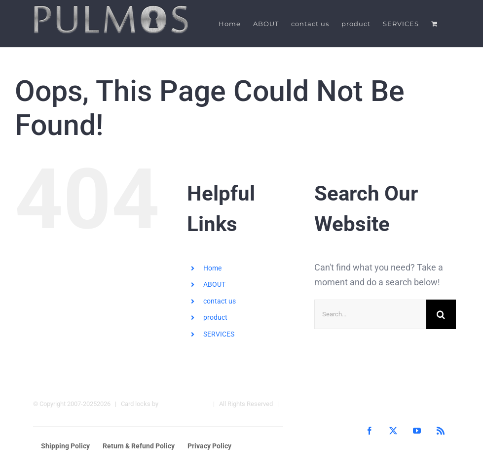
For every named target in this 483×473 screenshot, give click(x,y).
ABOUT (214, 284)
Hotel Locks (50, 418)
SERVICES (218, 334)
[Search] (441, 314)
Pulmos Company (184, 403)
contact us (219, 300)
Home (212, 267)
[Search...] (370, 314)
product (215, 317)
